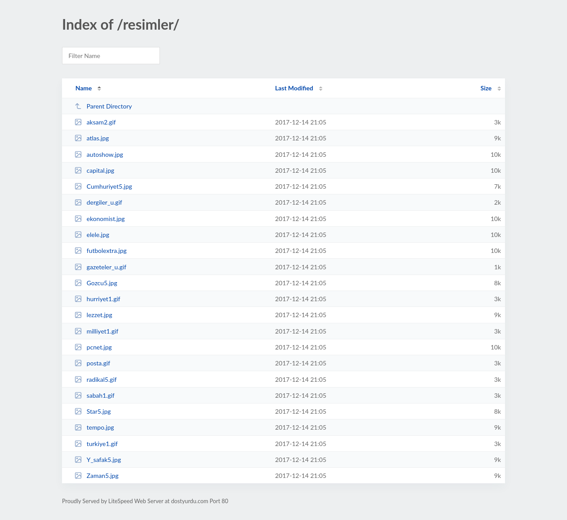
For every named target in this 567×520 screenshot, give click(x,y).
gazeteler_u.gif (100, 267)
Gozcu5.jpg (95, 283)
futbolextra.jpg (100, 250)
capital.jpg (94, 170)
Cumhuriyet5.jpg (103, 186)
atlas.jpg (91, 138)
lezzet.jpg (93, 314)
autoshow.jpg (98, 154)
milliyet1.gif (96, 331)
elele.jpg (91, 234)
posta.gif (92, 363)
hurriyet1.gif (97, 299)
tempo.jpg (94, 427)
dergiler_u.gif (98, 202)
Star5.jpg (92, 411)
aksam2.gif (95, 122)
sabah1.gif (94, 395)
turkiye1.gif (96, 443)
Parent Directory (103, 106)
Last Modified (294, 88)
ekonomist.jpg (99, 218)
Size (486, 88)
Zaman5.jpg (96, 475)
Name (83, 88)
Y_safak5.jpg (97, 459)
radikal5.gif (95, 379)
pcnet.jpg (93, 347)
